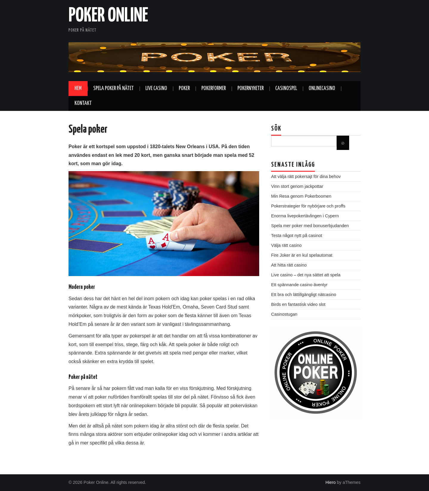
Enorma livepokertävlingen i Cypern (305, 215)
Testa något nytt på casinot (296, 235)
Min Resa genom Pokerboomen (301, 196)
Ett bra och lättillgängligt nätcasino (303, 294)
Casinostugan (284, 314)
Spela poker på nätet (113, 88)
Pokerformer (213, 88)
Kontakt (83, 103)
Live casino (156, 88)
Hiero (330, 482)
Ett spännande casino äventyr (299, 284)
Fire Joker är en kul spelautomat (301, 255)
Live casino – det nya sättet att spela (306, 274)
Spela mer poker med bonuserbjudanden (310, 225)
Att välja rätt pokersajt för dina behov (306, 176)
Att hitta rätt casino (289, 265)
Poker (184, 88)
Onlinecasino (322, 88)
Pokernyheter (250, 88)
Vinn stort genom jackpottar (297, 186)
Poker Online (108, 16)
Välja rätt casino (286, 245)
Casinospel (286, 88)
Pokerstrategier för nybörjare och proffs (308, 206)
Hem (78, 88)
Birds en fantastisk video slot (298, 304)
